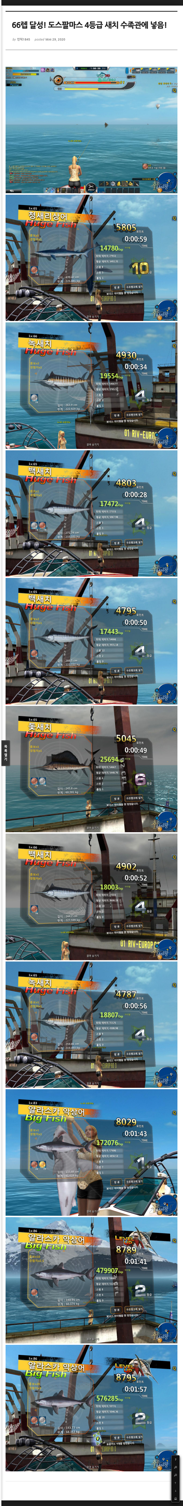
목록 (5, 753)
